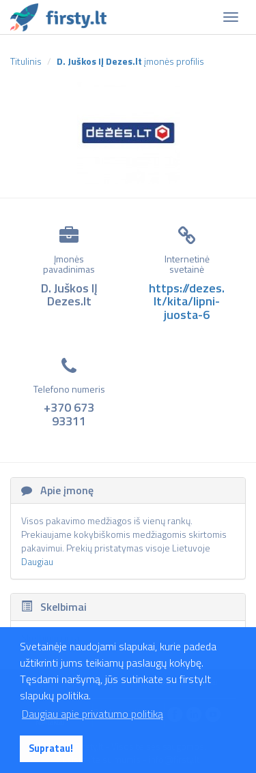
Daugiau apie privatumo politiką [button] (92, 714)
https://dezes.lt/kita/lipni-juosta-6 (187, 301)
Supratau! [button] (51, 748)
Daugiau (37, 561)
